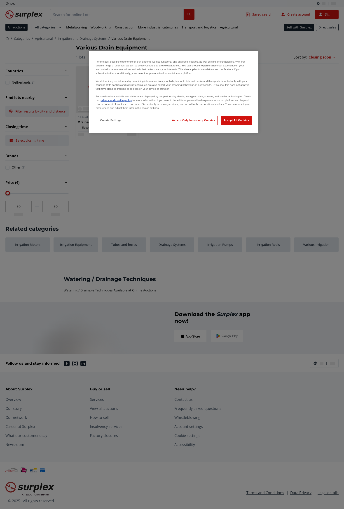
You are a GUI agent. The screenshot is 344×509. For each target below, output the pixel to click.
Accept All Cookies (236, 120)
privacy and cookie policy (116, 100)
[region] (173, 92)
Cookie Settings (111, 120)
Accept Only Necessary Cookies (193, 120)
